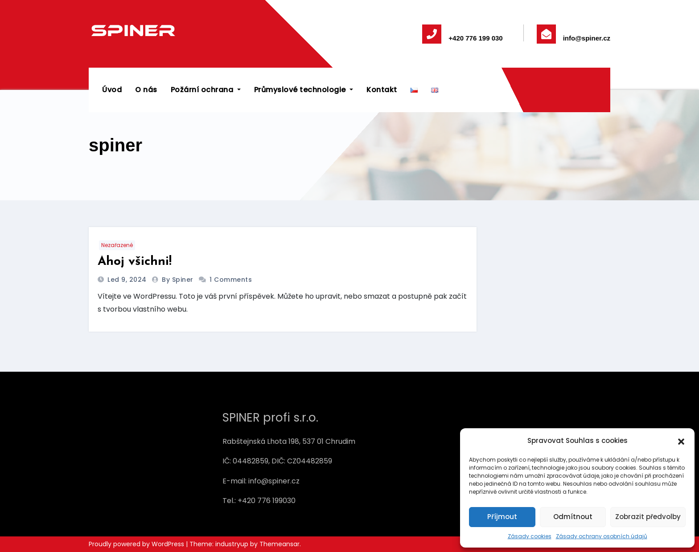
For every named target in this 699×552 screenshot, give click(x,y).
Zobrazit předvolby (648, 516)
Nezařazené (117, 245)
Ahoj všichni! (135, 262)
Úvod (112, 90)
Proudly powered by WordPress (137, 544)
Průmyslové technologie (304, 90)
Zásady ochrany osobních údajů (601, 536)
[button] (681, 440)
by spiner (178, 279)
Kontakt (381, 90)
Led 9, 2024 (127, 279)
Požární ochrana (206, 90)
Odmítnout (572, 516)
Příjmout (502, 516)
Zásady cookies (529, 536)
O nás (146, 90)
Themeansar (279, 544)
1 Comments (231, 279)
